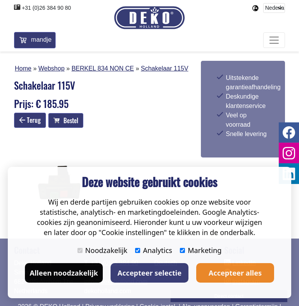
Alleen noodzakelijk (64, 273)
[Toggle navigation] (274, 40)
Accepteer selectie (149, 273)
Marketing (201, 250)
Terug (30, 120)
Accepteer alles (235, 273)
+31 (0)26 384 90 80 (46, 8)
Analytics (153, 250)
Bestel (65, 120)
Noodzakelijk (102, 250)
